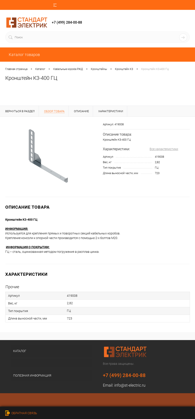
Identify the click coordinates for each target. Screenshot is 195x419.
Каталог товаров (24, 54)
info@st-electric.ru (129, 385)
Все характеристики (164, 149)
